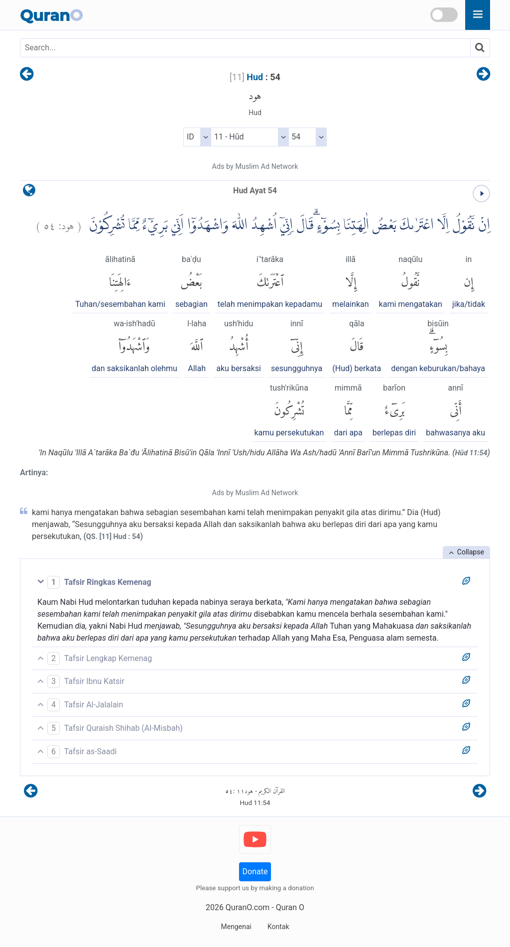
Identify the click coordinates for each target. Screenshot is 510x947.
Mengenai (236, 927)
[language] (29, 192)
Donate (255, 871)
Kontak (278, 927)
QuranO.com (247, 907)
